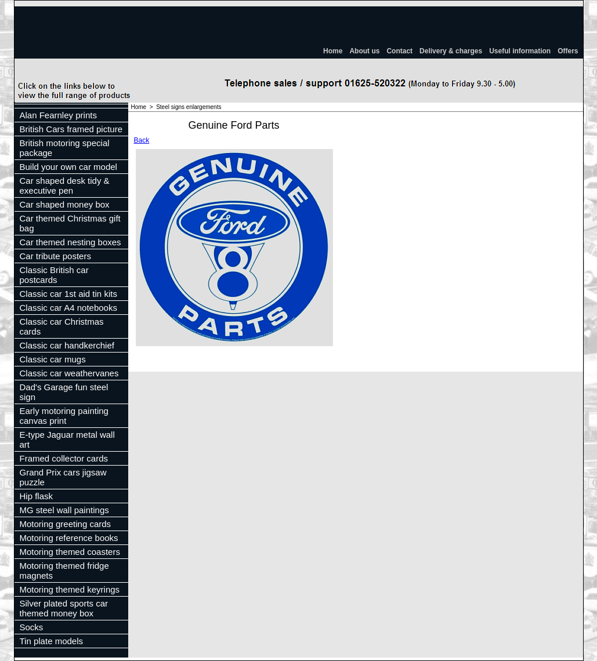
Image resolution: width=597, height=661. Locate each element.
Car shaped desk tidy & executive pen (65, 185)
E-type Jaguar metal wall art (67, 439)
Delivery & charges (450, 51)
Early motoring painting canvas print (64, 416)
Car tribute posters (55, 256)
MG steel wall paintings (64, 510)
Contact (399, 51)
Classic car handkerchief (67, 345)
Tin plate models (52, 641)
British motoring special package (65, 148)
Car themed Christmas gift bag (70, 223)
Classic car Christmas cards (62, 326)
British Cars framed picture (71, 129)
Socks (32, 627)
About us (364, 51)
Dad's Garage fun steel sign (64, 392)
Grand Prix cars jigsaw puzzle (63, 477)
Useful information (520, 51)
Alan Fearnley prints (58, 115)
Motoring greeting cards (65, 524)
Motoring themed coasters (70, 552)
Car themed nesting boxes (70, 242)
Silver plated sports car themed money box (64, 608)
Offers (568, 51)
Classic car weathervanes (69, 373)
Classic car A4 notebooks (68, 308)
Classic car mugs (53, 359)
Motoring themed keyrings (70, 589)
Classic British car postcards (54, 275)
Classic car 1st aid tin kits (68, 294)
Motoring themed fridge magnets (64, 570)
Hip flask (36, 496)
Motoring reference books (69, 538)
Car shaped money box (65, 204)
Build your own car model (68, 167)
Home (332, 51)
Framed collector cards (64, 458)
